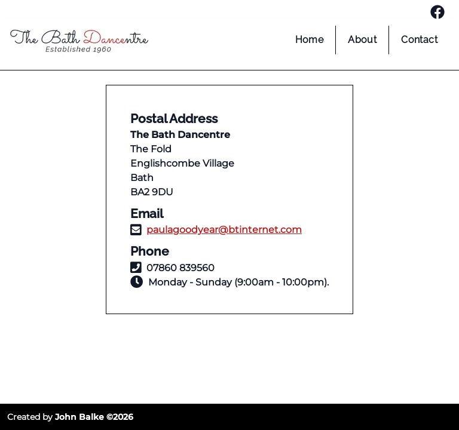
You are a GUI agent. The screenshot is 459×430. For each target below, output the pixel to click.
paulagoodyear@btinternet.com (224, 229)
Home (309, 39)
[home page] (79, 43)
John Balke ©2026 (94, 416)
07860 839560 (180, 268)
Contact (419, 39)
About (362, 39)
